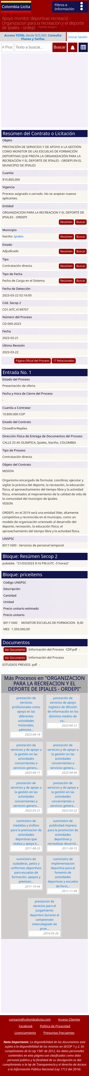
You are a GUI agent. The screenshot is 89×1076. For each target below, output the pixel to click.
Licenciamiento (25, 1033)
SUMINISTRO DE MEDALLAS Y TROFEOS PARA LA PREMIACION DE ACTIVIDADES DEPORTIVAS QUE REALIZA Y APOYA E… (26, 832)
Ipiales (18, 236)
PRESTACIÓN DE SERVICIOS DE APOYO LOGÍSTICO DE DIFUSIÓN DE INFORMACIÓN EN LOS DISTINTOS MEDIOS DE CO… (62, 709)
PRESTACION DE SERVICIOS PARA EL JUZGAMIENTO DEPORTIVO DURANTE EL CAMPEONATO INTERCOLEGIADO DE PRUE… (44, 915)
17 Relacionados (63, 360)
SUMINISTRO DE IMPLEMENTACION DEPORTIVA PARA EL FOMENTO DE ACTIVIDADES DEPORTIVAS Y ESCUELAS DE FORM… (63, 872)
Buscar (80, 222)
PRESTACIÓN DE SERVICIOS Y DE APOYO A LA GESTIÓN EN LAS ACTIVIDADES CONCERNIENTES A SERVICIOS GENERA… (26, 756)
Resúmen (66, 222)
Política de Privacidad (55, 1026)
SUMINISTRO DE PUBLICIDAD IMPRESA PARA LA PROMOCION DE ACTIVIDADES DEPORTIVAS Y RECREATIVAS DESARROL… (63, 832)
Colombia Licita (16, 6)
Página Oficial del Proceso (32, 360)
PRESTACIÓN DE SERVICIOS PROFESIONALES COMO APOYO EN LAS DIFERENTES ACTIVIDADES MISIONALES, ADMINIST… (26, 714)
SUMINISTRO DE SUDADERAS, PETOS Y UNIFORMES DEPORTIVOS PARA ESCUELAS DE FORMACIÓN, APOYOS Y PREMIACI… (26, 870)
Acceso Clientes (69, 1019)
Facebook (25, 1026)
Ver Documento (15, 650)
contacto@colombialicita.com (30, 1019)
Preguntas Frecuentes (59, 1033)
